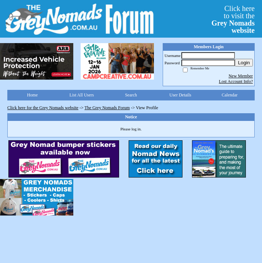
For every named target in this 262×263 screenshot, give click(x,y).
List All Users (82, 95)
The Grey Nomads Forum (107, 107)
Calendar (229, 95)
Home (32, 95)
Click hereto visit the (233, 19)
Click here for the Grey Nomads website (42, 107)
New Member (241, 76)
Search (131, 95)
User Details (180, 95)
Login (244, 62)
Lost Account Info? (236, 81)
